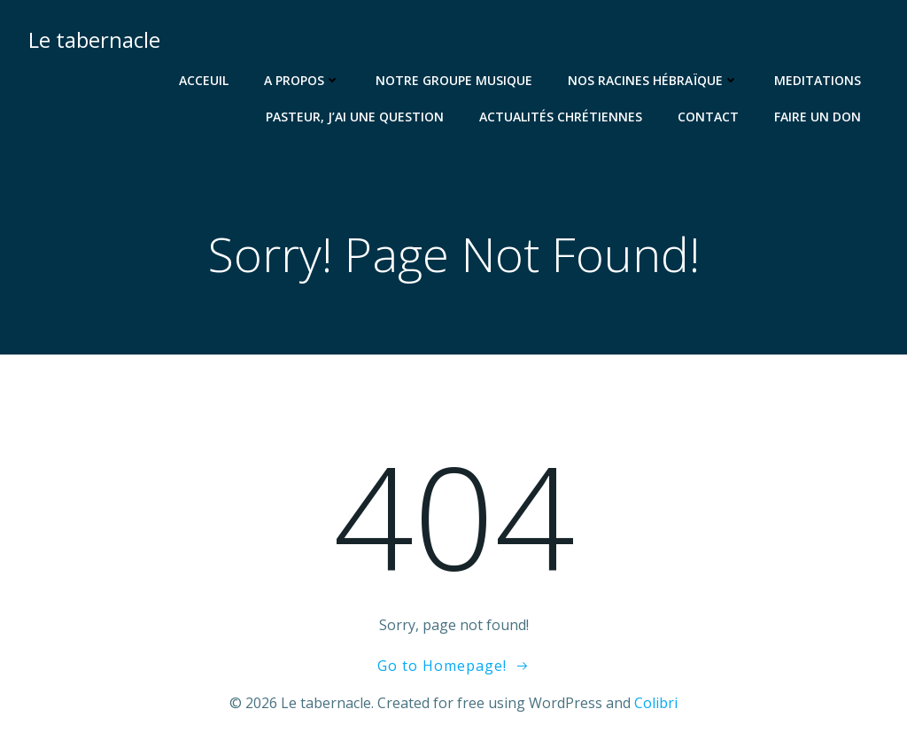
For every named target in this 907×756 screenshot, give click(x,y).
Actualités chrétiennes (560, 116)
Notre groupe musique (454, 80)
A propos (302, 80)
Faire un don (817, 116)
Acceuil (204, 80)
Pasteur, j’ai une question (355, 116)
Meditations (817, 80)
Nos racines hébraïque (653, 80)
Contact (708, 116)
